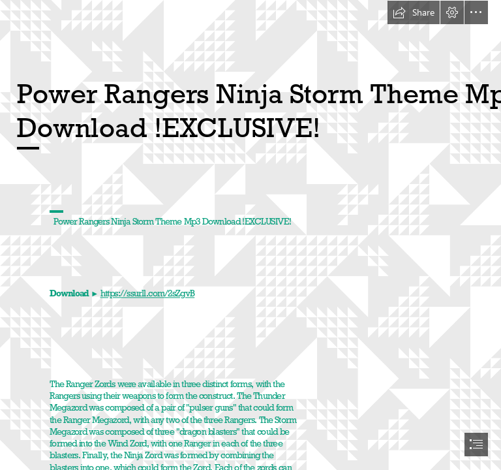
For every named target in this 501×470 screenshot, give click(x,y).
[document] (250, 235)
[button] (413, 12)
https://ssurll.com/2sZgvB (147, 294)
